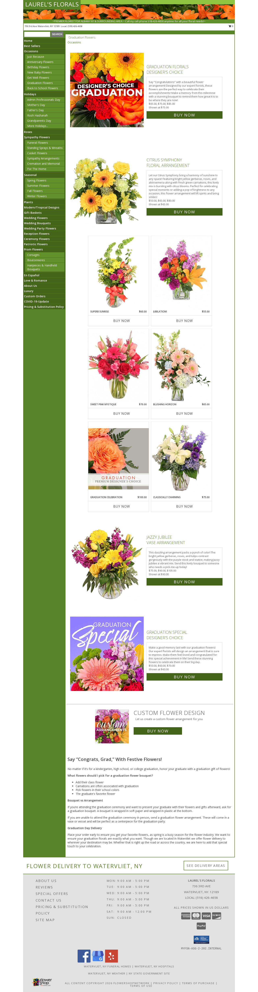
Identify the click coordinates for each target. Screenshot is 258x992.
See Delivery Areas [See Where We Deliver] (206, 865)
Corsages (33, 255)
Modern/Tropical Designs (41, 207)
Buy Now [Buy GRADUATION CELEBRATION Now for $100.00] (121, 506)
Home (28, 41)
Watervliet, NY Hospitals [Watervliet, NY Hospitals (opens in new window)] (154, 966)
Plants (28, 202)
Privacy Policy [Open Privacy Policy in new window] (165, 983)
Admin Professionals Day (43, 100)
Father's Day (35, 110)
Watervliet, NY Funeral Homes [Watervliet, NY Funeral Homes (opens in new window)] (107, 966)
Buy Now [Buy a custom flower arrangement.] (158, 731)
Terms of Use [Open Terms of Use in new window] (141, 986)
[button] (201, 940)
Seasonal (30, 175)
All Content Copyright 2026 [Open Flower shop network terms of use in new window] (88, 983)
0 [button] (230, 26)
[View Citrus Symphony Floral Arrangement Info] (107, 185)
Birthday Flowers (38, 67)
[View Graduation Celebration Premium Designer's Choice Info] (118, 458)
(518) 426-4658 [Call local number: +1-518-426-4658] (75, 26)
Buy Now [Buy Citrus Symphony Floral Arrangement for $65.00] (184, 212)
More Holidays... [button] (37, 126)
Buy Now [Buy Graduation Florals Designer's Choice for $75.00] (184, 115)
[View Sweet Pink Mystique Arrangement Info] (118, 365)
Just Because (35, 57)
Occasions (31, 51)
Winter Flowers (37, 196)
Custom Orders (34, 296)
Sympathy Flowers (37, 137)
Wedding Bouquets (37, 223)
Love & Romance (35, 280)
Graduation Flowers (40, 83)
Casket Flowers (37, 153)
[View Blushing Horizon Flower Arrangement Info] (181, 365)
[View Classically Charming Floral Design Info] (181, 458)
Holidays (30, 94)
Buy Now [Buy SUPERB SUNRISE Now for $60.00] (121, 320)
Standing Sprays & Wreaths (45, 148)
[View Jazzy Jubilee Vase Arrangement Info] (107, 558)
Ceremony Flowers (37, 239)
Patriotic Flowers (36, 244)
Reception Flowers (36, 234)
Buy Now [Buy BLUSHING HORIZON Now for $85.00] (184, 413)
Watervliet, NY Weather (106, 973)
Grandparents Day (39, 121)
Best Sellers (32, 46)
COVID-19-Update (36, 301)
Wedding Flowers (36, 218)
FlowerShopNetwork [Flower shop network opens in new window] (131, 983)
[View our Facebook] (84, 961)
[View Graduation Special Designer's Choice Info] (107, 654)
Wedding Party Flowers (40, 228)
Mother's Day (36, 105)
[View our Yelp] (111, 961)
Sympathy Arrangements (43, 158)
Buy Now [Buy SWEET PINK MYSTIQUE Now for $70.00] (121, 413)
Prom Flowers (33, 249)
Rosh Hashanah (37, 115)
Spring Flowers (36, 180)
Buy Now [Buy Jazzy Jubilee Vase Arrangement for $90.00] (184, 582)
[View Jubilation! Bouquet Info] (181, 273)
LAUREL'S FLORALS (52, 4)
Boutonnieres (36, 260)
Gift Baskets (33, 213)
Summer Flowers (38, 186)
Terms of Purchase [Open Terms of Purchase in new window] (198, 983)
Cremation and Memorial (43, 164)
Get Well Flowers (38, 78)
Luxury (28, 291)
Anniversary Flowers (40, 62)
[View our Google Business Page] (97, 961)
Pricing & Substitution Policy (44, 307)
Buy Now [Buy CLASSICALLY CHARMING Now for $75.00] (184, 506)
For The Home (36, 169)
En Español (31, 275)
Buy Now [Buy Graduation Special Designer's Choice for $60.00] (184, 677)
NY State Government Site (149, 973)
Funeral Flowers (37, 143)
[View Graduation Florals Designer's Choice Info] (107, 90)
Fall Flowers (35, 191)
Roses (28, 132)
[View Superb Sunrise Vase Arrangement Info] (118, 273)
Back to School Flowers (42, 88)
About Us (30, 286)
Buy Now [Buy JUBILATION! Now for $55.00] (184, 320)
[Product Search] (37, 34)
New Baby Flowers (39, 72)
